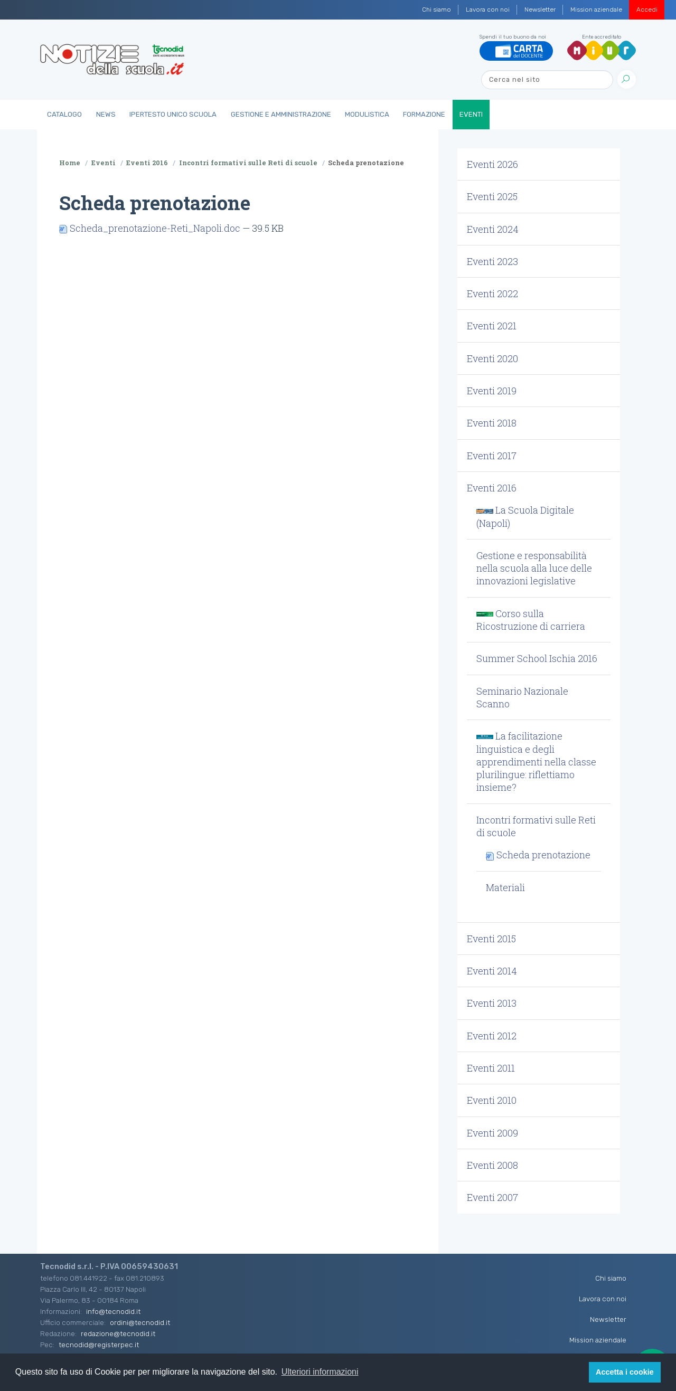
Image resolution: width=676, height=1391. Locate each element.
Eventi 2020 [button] (492, 358)
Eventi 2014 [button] (492, 970)
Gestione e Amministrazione (281, 114)
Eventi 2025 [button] (492, 196)
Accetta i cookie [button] (625, 1372)
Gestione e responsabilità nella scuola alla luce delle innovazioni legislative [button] (534, 568)
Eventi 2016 (147, 162)
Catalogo (64, 114)
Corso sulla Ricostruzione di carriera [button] (530, 619)
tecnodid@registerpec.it (99, 1344)
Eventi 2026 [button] (492, 164)
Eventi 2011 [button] (491, 1068)
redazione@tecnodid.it (118, 1333)
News (106, 114)
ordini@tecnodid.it (140, 1322)
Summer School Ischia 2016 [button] (536, 658)
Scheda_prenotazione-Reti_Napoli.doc (150, 228)
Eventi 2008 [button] (492, 1165)
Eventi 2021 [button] (492, 325)
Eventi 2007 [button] (492, 1197)
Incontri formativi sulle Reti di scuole (248, 162)
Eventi (471, 114)
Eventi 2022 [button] (492, 293)
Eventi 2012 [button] (492, 1035)
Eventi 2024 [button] (493, 229)
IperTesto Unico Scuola (173, 114)
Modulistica (367, 114)
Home (69, 162)
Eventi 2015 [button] (491, 938)
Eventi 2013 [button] (492, 1003)
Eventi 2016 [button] (492, 487)
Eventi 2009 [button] (492, 1133)
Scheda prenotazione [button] (538, 854)
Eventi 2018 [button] (492, 423)
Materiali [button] (505, 887)
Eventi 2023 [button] (492, 261)
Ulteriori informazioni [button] (320, 1371)
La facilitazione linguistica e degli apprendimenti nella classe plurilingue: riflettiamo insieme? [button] (536, 761)
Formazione (424, 114)
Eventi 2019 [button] (492, 390)
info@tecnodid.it (113, 1311)
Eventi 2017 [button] (492, 455)
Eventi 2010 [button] (492, 1100)
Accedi (647, 9)
